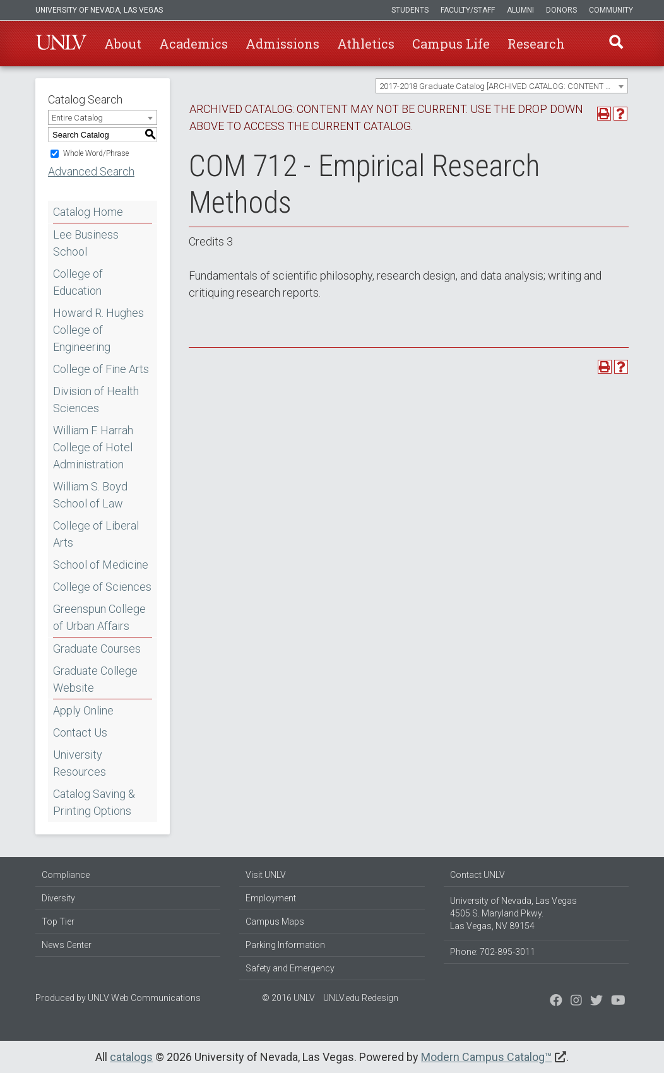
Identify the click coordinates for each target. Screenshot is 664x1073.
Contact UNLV (477, 875)
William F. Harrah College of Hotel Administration (93, 447)
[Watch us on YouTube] (618, 1002)
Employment (271, 898)
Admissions (282, 43)
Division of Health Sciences (96, 399)
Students (410, 10)
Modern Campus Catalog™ (486, 1057)
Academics (193, 43)
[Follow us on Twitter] (576, 1002)
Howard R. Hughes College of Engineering (98, 329)
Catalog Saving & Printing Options (94, 802)
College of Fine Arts (101, 369)
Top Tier (58, 921)
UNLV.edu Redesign (360, 998)
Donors (561, 10)
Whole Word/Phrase (96, 153)
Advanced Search (91, 171)
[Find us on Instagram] (596, 1002)
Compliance (66, 875)
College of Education (78, 282)
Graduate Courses (97, 648)
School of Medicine (100, 564)
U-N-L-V (61, 43)
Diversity (58, 898)
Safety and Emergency (290, 968)
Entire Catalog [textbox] (77, 117)
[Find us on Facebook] (556, 1002)
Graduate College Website (95, 679)
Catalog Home (88, 211)
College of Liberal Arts (96, 534)
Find (615, 43)
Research (536, 43)
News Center (67, 945)
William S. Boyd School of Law (90, 495)
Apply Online (83, 710)
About (122, 43)
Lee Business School (86, 243)
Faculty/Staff (468, 10)
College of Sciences (102, 586)
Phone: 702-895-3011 (492, 952)
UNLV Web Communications (144, 998)
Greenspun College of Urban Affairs (99, 617)
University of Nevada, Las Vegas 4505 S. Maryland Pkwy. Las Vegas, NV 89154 (513, 913)
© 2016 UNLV (288, 998)
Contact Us (80, 732)
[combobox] (502, 85)
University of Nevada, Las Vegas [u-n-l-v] (99, 10)
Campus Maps (275, 921)
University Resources (79, 763)
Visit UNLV (266, 875)
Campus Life (451, 43)
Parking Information (285, 945)
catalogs (131, 1057)
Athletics (365, 43)
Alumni (520, 10)
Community (611, 10)
